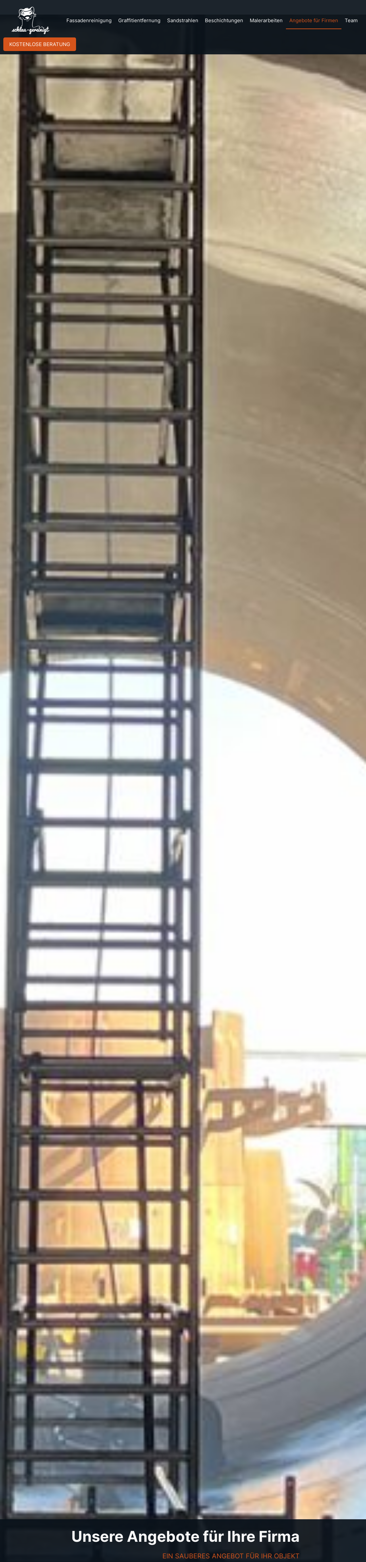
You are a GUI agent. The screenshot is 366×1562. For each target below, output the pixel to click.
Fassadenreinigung (89, 20)
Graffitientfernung (139, 20)
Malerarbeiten (266, 20)
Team (351, 20)
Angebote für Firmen (313, 20)
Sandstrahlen (182, 20)
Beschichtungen (224, 20)
